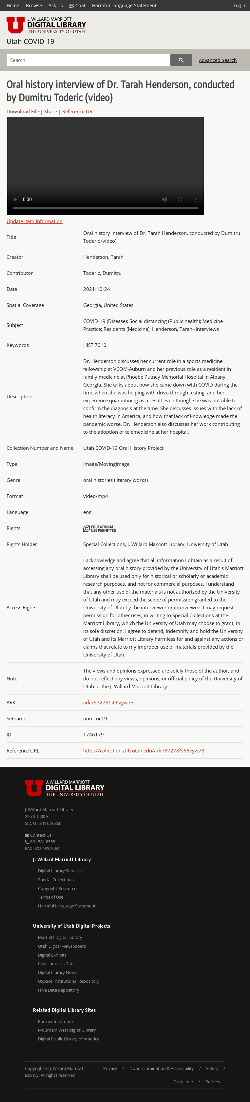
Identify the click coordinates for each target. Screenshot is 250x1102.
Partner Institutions (57, 1021)
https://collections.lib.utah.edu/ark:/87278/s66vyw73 (143, 750)
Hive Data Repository (58, 990)
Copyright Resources (58, 888)
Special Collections (56, 880)
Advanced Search (218, 60)
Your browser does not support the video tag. (105, 166)
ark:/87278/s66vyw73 (108, 702)
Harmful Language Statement (124, 5)
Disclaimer (183, 1082)
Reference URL (78, 111)
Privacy (110, 1068)
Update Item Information (35, 221)
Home (13, 5)
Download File (23, 111)
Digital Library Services (60, 871)
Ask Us (55, 5)
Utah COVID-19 (30, 41)
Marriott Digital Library (60, 937)
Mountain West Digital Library (67, 1030)
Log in (240, 5)
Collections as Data (56, 963)
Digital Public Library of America (68, 1039)
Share (50, 111)
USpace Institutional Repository (69, 981)
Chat (77, 5)
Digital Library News (57, 972)
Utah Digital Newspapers (62, 946)
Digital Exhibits (52, 955)
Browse (34, 5)
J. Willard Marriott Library (49, 809)
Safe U (212, 1068)
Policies (212, 1082)
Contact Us (38, 835)
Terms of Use (50, 897)
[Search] (88, 60)
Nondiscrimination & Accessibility (161, 1068)
